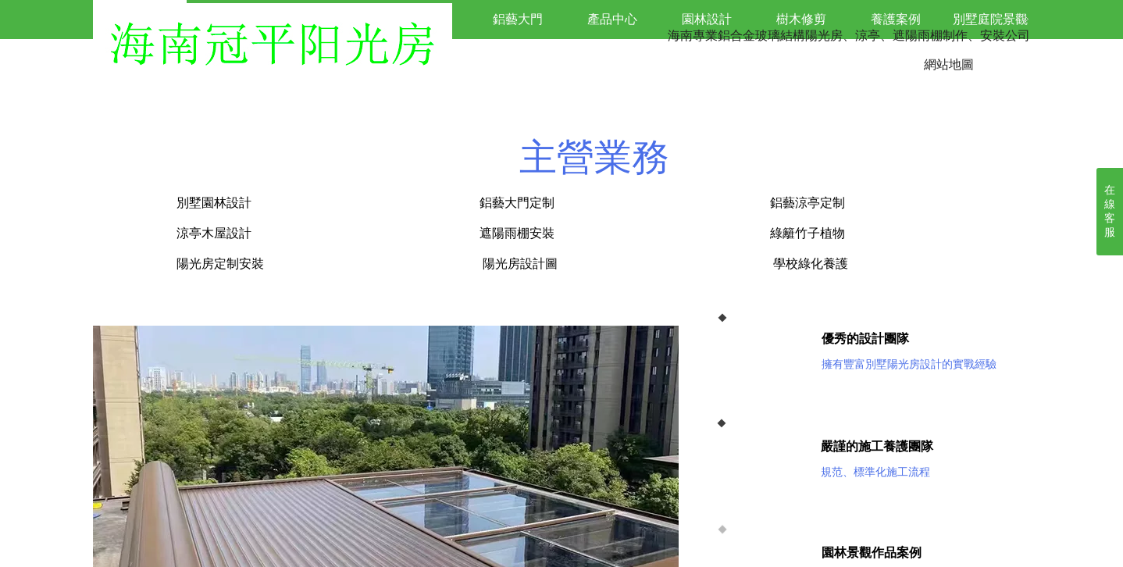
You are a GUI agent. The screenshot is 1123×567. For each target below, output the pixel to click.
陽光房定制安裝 (218, 263)
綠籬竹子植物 (807, 233)
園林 (834, 552)
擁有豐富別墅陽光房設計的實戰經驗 (909, 364)
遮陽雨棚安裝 (517, 233)
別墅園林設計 (295, 202)
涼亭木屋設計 (213, 233)
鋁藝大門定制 (517, 202)
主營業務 (594, 157)
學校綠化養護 (810, 263)
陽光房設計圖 (523, 263)
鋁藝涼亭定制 (807, 202)
